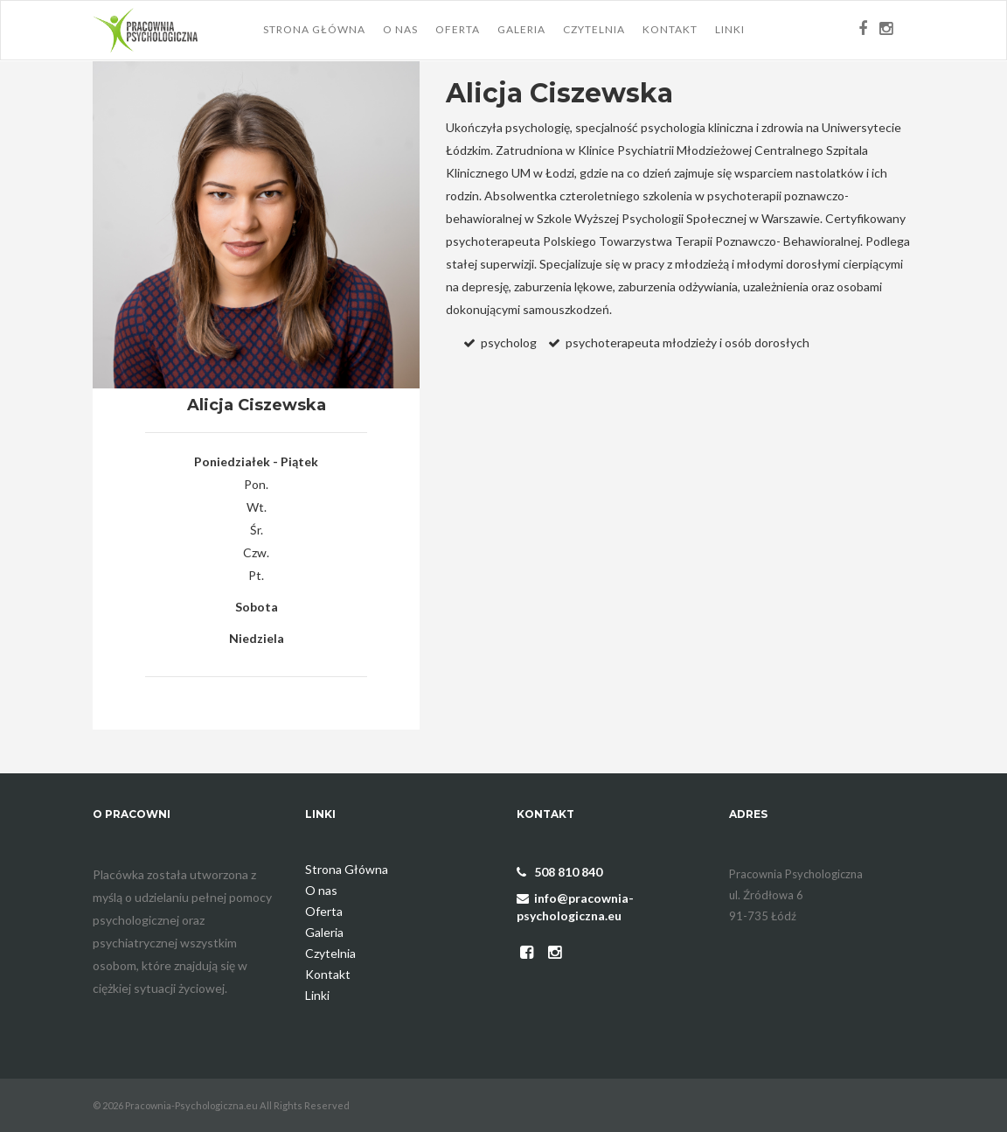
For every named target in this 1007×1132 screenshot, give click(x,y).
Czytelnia (594, 29)
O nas (400, 29)
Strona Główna (314, 29)
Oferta (457, 29)
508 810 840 (559, 871)
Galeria (521, 29)
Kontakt (670, 29)
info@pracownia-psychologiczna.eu (575, 907)
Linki (730, 29)
